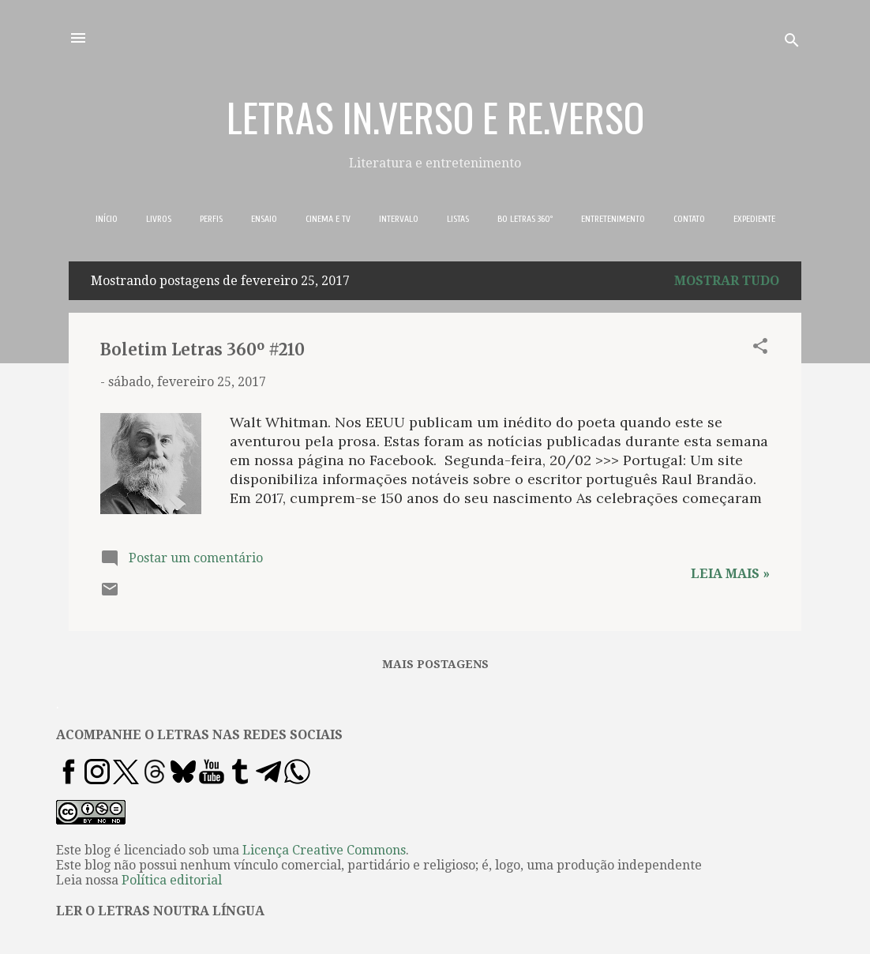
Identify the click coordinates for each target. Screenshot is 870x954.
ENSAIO (264, 218)
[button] (760, 348)
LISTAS (458, 218)
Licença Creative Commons (324, 850)
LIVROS (158, 218)
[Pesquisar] (791, 43)
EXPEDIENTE (754, 218)
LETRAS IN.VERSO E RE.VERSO (435, 116)
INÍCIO (107, 218)
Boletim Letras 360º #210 (202, 349)
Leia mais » (730, 573)
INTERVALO (398, 218)
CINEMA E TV (328, 218)
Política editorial (172, 880)
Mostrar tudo (726, 280)
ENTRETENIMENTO (613, 218)
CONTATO (689, 218)
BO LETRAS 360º (525, 218)
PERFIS (211, 218)
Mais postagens (435, 664)
